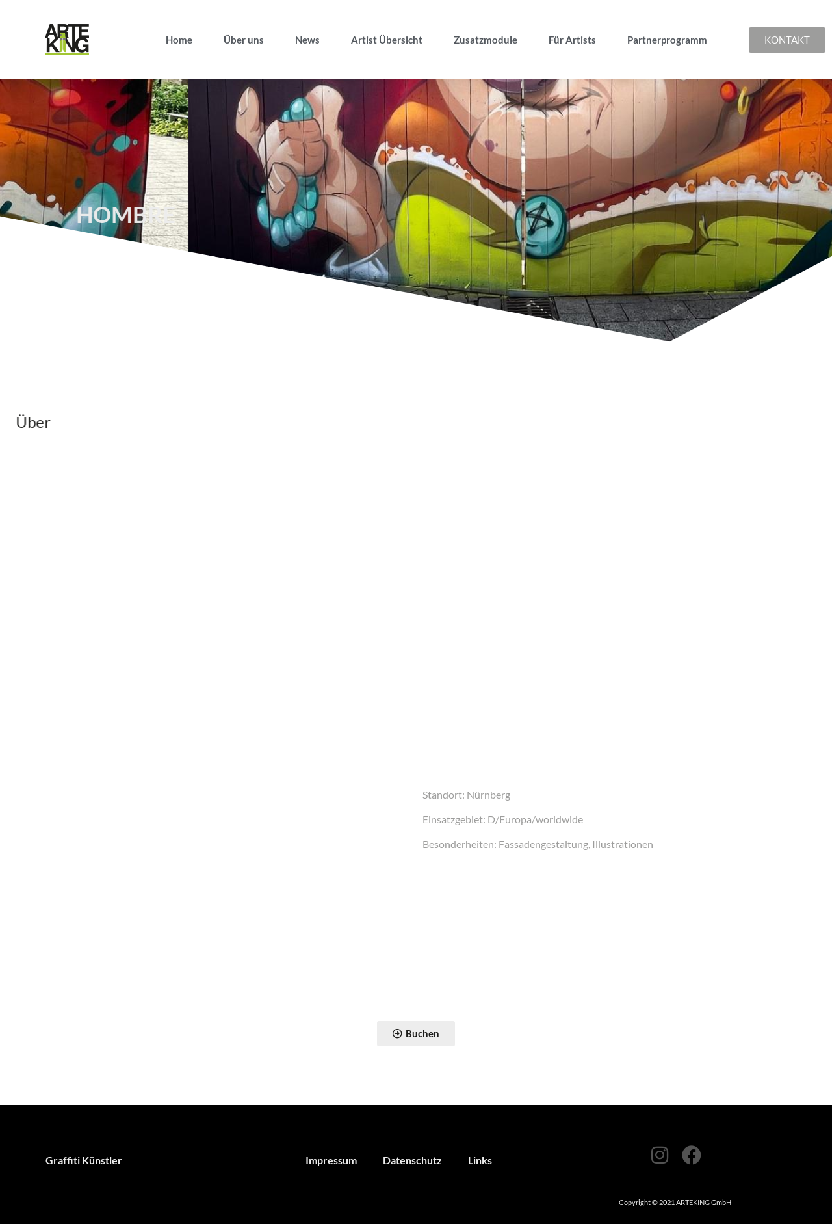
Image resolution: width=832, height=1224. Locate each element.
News (307, 40)
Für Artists (572, 40)
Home (179, 40)
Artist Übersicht (386, 40)
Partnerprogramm (667, 40)
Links (480, 1160)
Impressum (331, 1160)
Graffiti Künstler (84, 1160)
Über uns (244, 40)
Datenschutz (412, 1160)
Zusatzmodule (485, 40)
